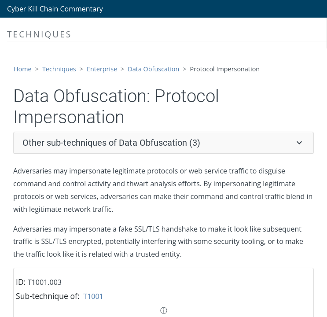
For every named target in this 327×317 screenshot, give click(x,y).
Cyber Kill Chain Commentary (55, 9)
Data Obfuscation (153, 69)
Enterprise (102, 69)
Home (23, 69)
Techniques (59, 69)
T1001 (93, 296)
